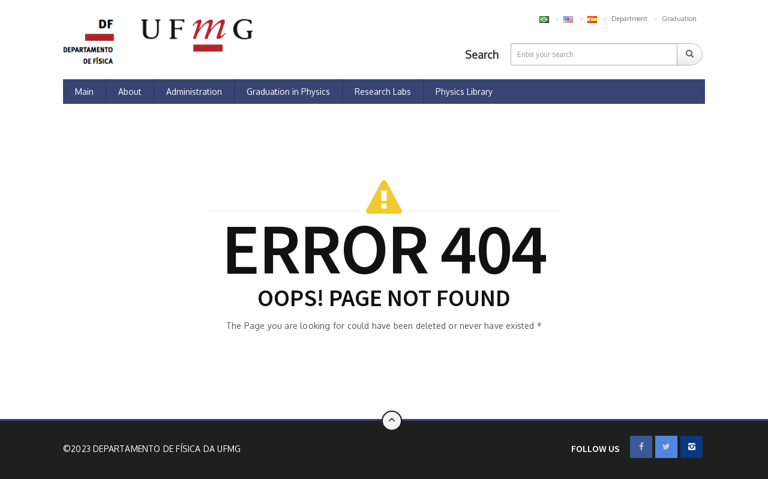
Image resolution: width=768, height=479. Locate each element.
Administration (194, 91)
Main (84, 91)
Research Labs (383, 91)
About (130, 91)
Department (629, 18)
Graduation (679, 18)
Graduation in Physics (288, 91)
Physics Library (464, 91)
